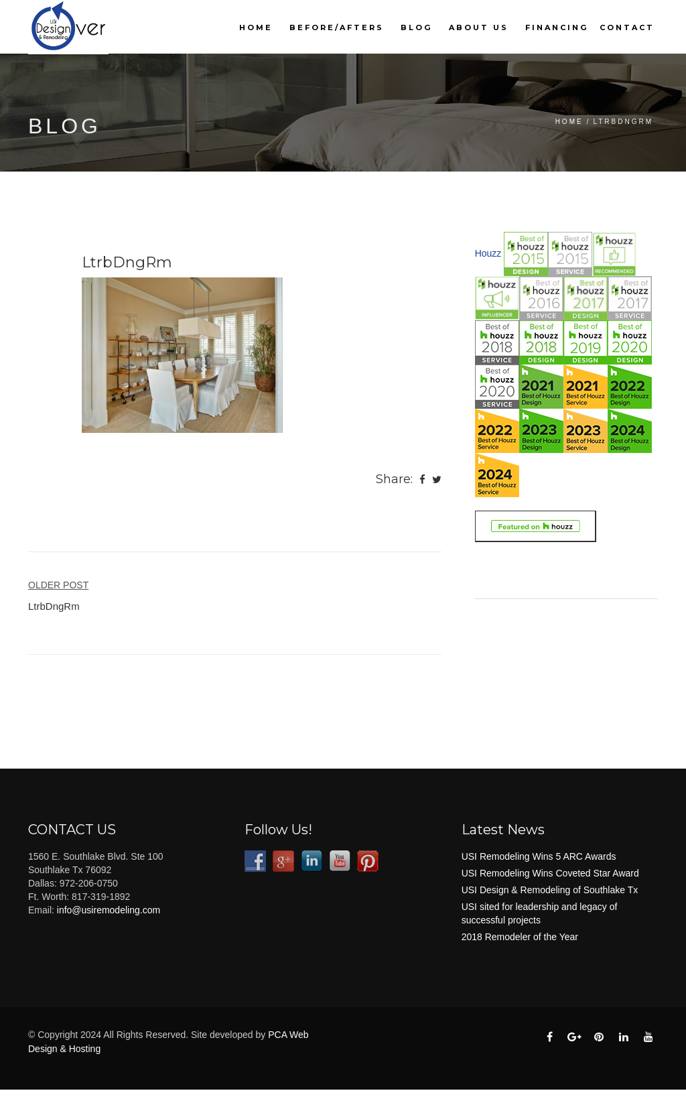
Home (256, 27)
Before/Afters (336, 27)
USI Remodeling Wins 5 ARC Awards (539, 856)
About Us (478, 27)
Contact (627, 27)
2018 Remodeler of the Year (520, 936)
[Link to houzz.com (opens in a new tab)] (535, 525)
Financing (556, 27)
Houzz (488, 253)
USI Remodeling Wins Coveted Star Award (550, 873)
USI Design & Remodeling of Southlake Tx (550, 890)
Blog (416, 27)
